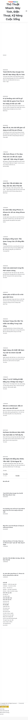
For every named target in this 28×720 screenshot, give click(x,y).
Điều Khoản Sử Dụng (4, 712)
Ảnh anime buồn (6, 611)
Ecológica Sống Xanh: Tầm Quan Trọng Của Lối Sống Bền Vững (13, 241)
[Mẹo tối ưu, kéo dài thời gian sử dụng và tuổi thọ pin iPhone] (10, 524)
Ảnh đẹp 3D (5, 594)
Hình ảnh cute (6, 601)
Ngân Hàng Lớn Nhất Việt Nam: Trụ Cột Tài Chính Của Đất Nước (13, 352)
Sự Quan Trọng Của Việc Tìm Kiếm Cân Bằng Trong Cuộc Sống (13, 323)
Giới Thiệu (2, 709)
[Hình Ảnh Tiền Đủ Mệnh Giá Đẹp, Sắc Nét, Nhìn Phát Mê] (10, 556)
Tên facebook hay (7, 623)
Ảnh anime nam (6, 608)
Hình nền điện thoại (7, 597)
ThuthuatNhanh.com (4, 705)
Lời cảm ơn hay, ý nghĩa (8, 613)
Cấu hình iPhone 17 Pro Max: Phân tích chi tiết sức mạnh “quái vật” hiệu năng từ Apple (13, 156)
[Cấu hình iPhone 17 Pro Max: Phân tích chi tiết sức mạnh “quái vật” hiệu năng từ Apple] (10, 539)
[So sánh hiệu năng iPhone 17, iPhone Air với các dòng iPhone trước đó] (10, 571)
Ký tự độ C (5, 625)
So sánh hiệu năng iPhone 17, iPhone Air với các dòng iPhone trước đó (14, 212)
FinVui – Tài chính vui (7, 587)
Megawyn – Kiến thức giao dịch (10, 584)
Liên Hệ (1, 714)
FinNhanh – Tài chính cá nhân (9, 586)
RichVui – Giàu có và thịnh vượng (10, 591)
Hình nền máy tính (7, 599)
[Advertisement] (14, 40)
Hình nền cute (6, 603)
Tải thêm (5, 470)
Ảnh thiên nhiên (6, 596)
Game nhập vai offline (7, 621)
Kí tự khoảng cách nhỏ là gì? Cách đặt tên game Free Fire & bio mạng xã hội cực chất (13, 101)
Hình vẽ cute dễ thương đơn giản (10, 618)
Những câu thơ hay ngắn (8, 615)
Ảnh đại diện (6, 604)
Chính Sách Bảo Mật (4, 710)
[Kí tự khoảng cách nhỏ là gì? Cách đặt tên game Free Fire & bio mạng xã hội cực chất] (10, 507)
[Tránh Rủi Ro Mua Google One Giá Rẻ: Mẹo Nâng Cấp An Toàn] (10, 491)
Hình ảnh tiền (6, 609)
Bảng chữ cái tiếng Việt (8, 616)
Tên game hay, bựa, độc (8, 620)
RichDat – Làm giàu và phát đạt (10, 589)
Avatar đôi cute (6, 606)
